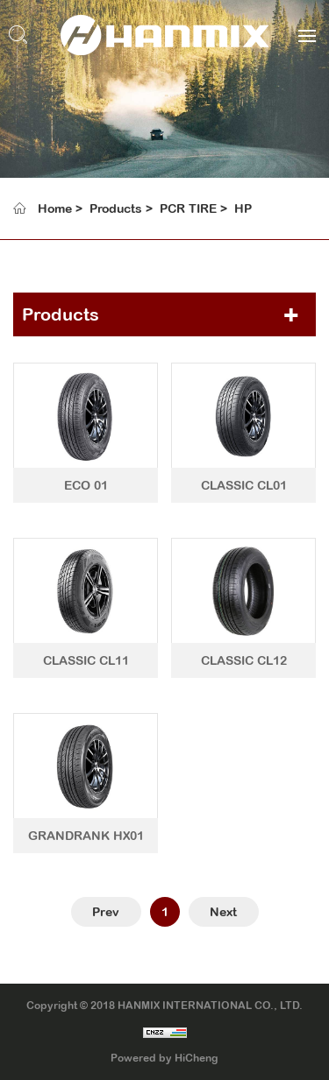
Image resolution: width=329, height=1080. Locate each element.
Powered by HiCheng (164, 1058)
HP (243, 208)
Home (55, 208)
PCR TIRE (188, 208)
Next (223, 912)
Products (115, 208)
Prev (105, 912)
